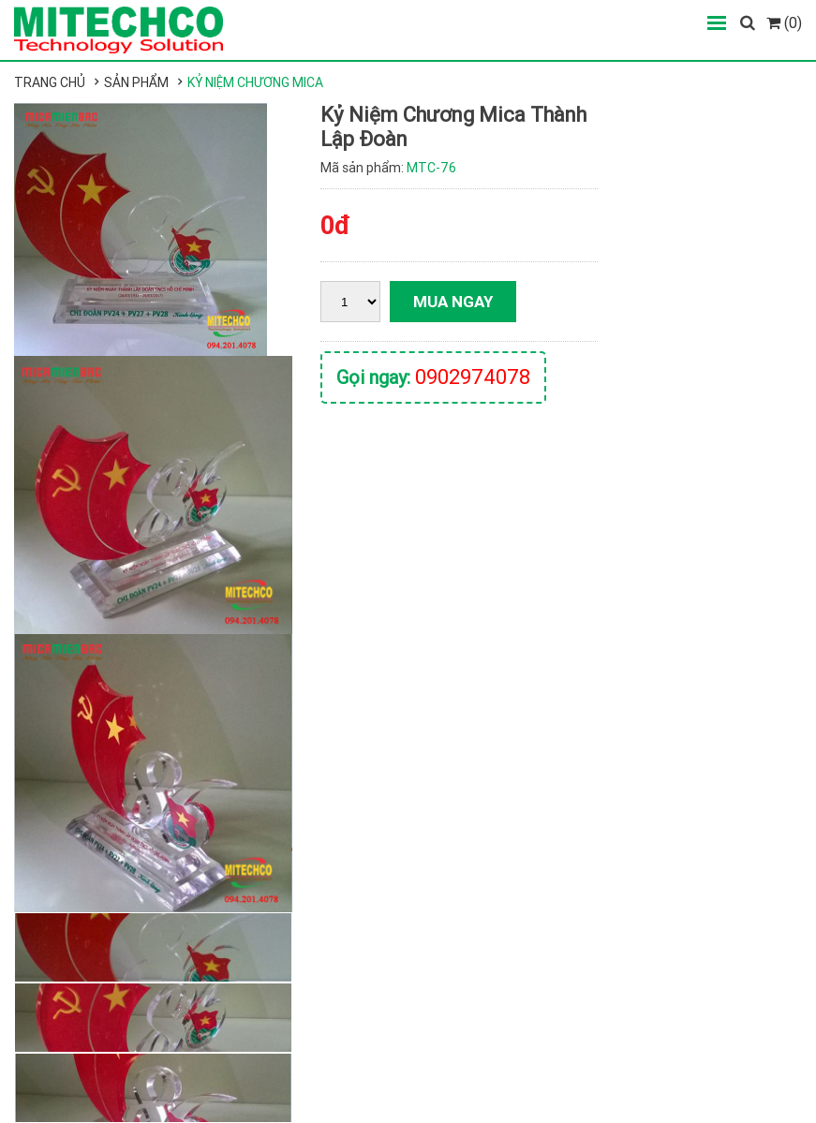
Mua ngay (453, 301)
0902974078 (472, 377)
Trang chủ (49, 82)
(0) (784, 22)
